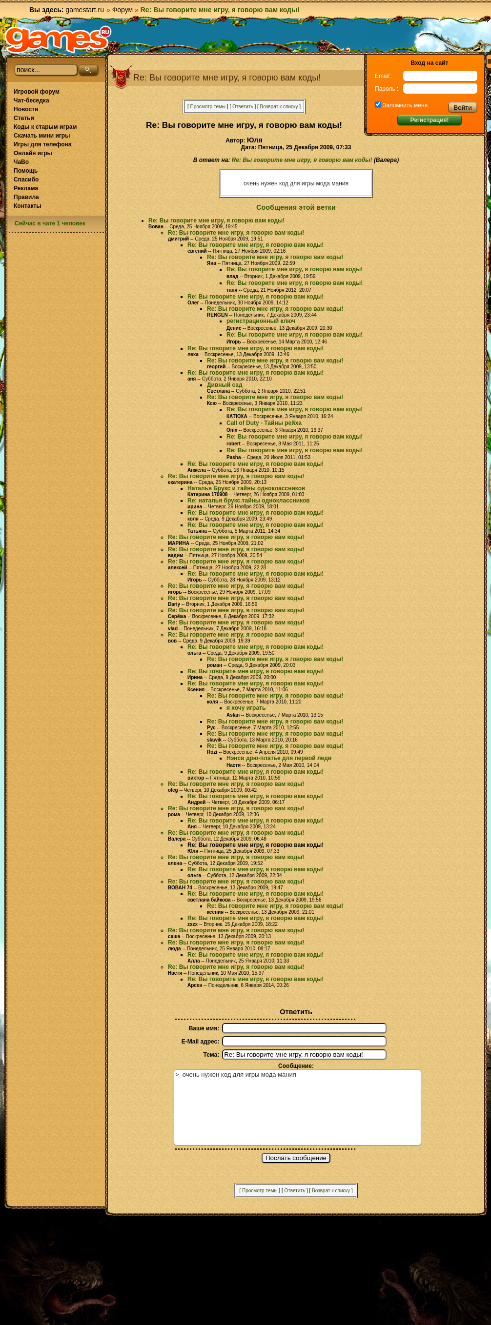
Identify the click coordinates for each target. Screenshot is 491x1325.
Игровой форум (37, 91)
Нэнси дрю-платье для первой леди (278, 758)
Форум (122, 10)
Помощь (26, 170)
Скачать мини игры (42, 135)
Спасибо (26, 179)
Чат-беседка (31, 100)
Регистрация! (429, 120)
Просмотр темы (207, 106)
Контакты (27, 205)
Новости (26, 109)
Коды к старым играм (45, 126)
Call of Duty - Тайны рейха (264, 423)
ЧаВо (21, 162)
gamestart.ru (84, 10)
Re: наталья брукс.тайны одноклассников (248, 500)
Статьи (24, 118)
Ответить (242, 106)
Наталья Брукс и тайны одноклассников (246, 488)
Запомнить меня (404, 105)
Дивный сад (225, 384)
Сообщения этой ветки (296, 207)
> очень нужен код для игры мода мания (297, 1107)
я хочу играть (246, 707)
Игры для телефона (42, 144)
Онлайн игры (33, 153)
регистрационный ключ (260, 321)
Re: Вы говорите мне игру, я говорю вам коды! (302, 160)
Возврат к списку (279, 106)
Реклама (26, 188)
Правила (26, 197)
